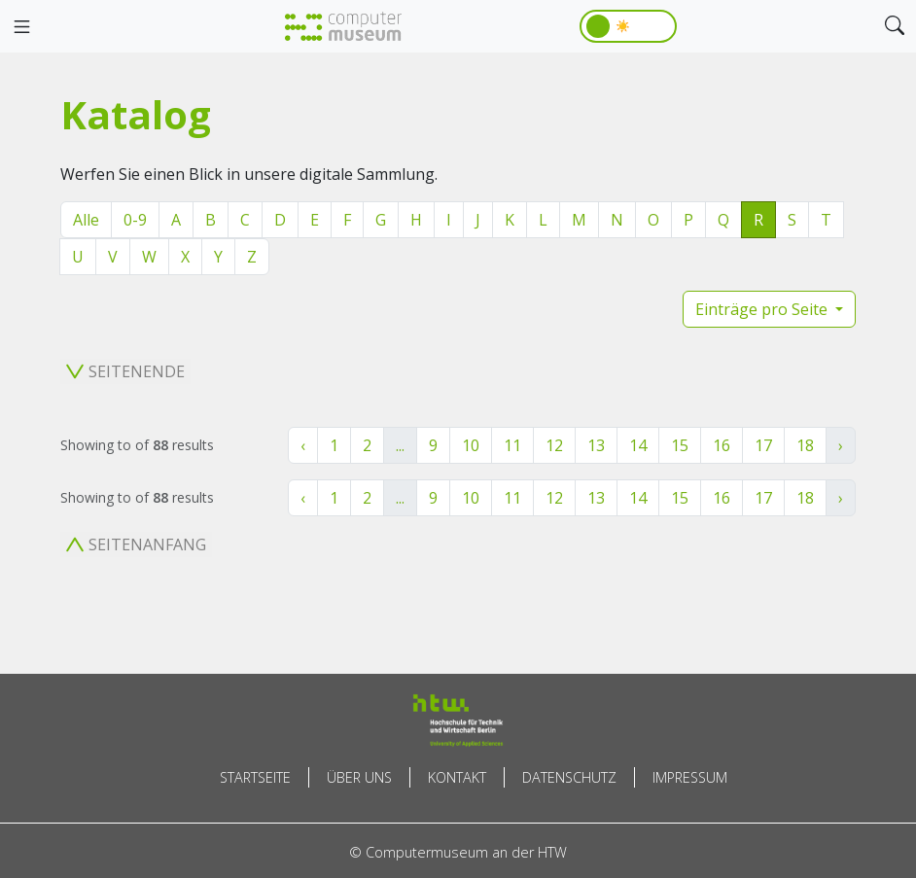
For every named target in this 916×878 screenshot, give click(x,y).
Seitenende (125, 371)
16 (721, 445)
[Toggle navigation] (21, 27)
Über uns (359, 777)
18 (805, 445)
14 (638, 445)
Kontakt (457, 777)
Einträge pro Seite (763, 309)
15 (679, 445)
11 (512, 445)
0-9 (135, 219)
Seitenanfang (136, 544)
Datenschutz (569, 777)
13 (596, 445)
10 (470, 445)
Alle (86, 219)
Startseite (255, 777)
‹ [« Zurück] (302, 445)
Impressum (689, 777)
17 (763, 445)
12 (554, 445)
